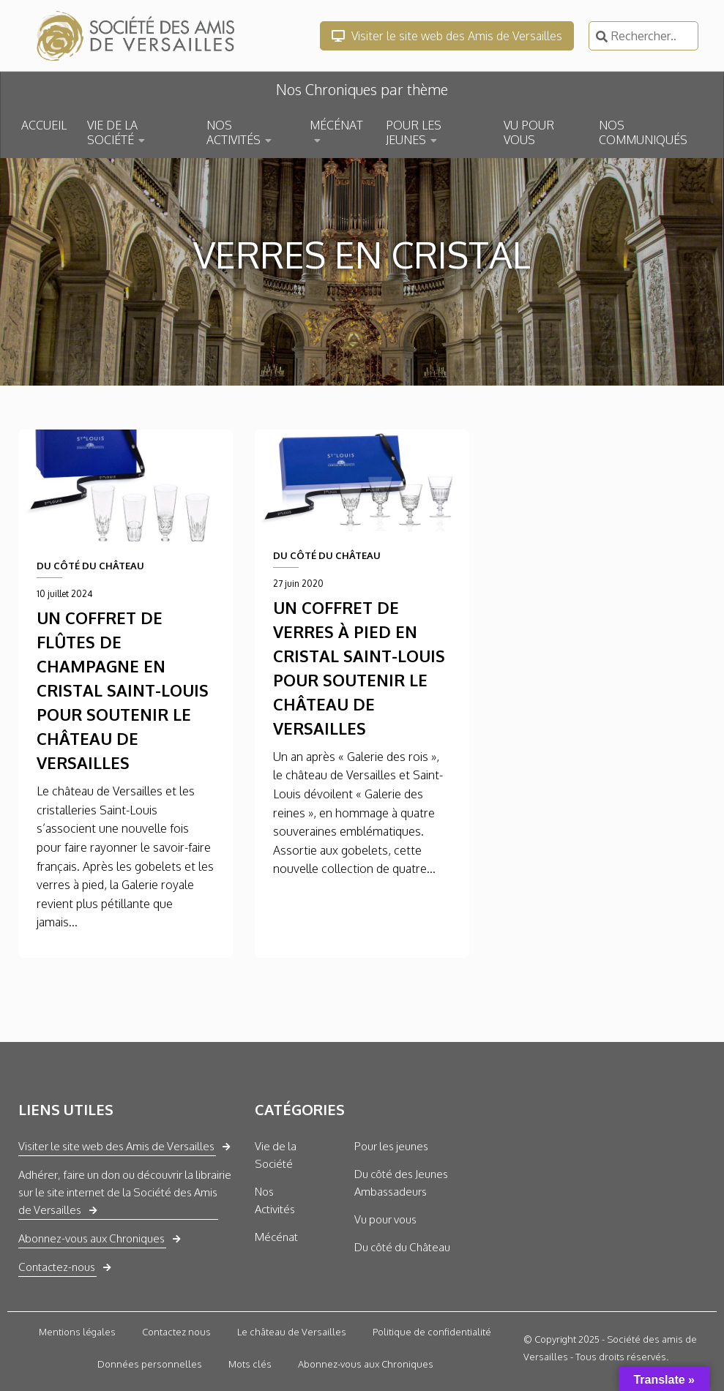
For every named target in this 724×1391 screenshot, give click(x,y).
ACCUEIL (44, 125)
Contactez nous (176, 1332)
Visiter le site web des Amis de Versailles (447, 36)
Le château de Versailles (291, 1332)
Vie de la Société (275, 1155)
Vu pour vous (385, 1219)
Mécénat (276, 1237)
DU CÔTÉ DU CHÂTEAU (90, 565)
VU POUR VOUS (529, 132)
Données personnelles (149, 1364)
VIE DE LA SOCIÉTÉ (112, 132)
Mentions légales (77, 1332)
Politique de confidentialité (432, 1332)
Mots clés (250, 1364)
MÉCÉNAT (336, 125)
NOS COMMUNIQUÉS (643, 132)
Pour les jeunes (391, 1146)
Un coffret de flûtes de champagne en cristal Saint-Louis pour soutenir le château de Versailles (123, 690)
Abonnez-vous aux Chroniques (91, 1238)
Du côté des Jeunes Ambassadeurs (401, 1183)
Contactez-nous (56, 1267)
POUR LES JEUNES (413, 132)
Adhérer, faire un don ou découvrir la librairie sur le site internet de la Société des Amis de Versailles (124, 1192)
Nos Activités (275, 1200)
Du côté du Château (402, 1247)
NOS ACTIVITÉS (233, 132)
